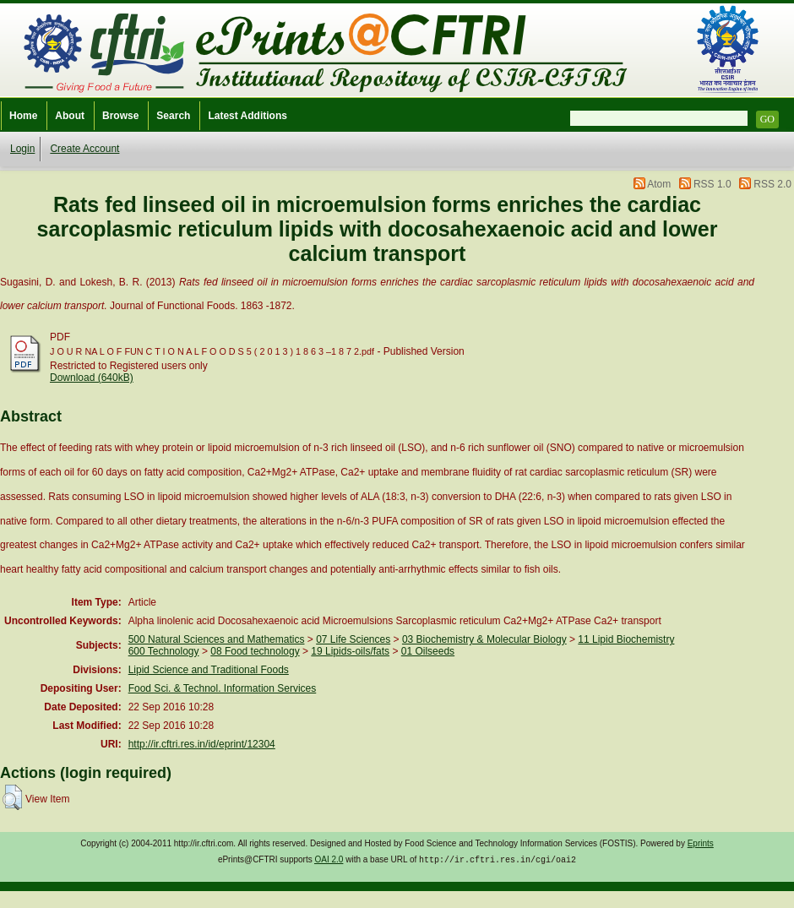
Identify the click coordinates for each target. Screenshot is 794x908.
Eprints (701, 843)
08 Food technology (254, 651)
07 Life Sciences (353, 639)
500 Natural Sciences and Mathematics (216, 639)
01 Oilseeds (427, 651)
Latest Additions (247, 116)
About (69, 116)
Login (22, 149)
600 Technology (163, 651)
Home (23, 116)
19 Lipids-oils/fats (350, 651)
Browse (120, 116)
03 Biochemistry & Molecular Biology (484, 639)
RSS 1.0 (712, 184)
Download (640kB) (91, 377)
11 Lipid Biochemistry (626, 639)
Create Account (84, 149)
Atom (659, 184)
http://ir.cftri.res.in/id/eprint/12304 (201, 744)
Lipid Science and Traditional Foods (208, 670)
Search (173, 116)
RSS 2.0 (772, 184)
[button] (12, 797)
